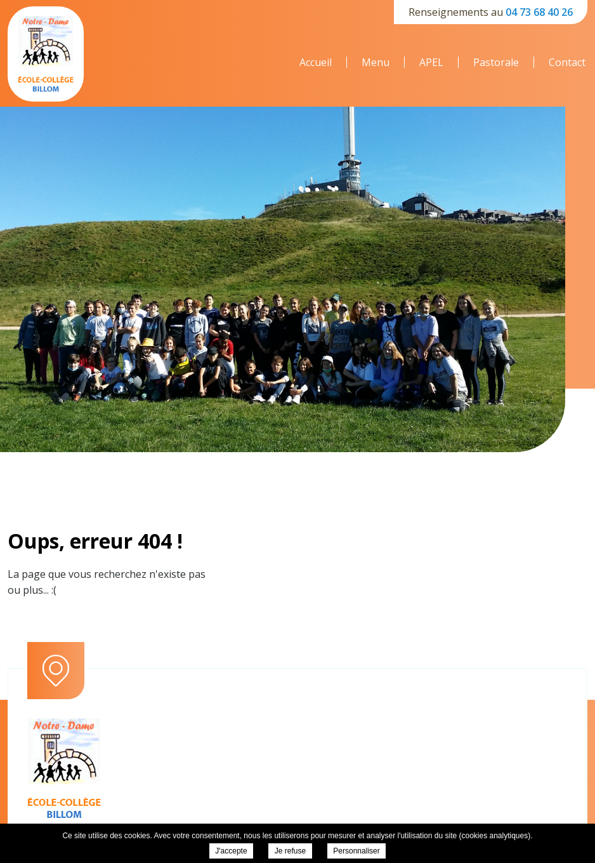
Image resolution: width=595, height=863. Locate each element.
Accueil (315, 62)
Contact (567, 62)
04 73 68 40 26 (539, 12)
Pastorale (496, 62)
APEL (431, 62)
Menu (375, 62)
